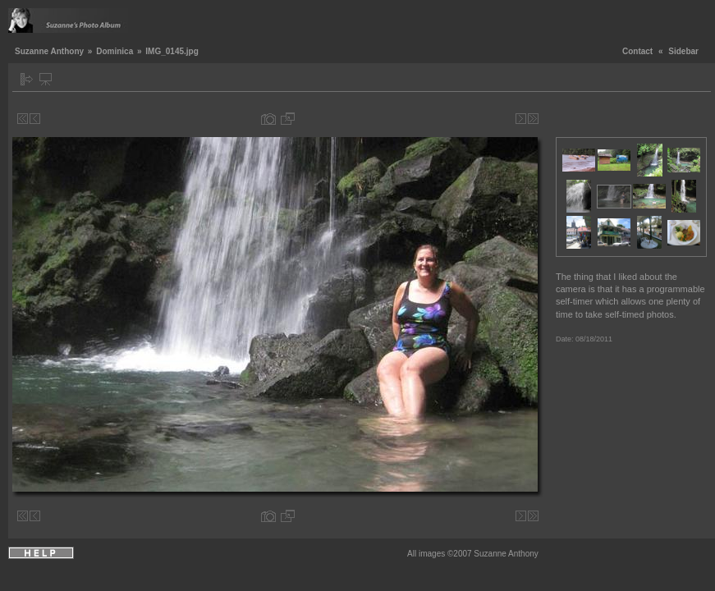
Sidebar (683, 51)
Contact (637, 51)
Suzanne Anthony (49, 51)
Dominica (114, 51)
